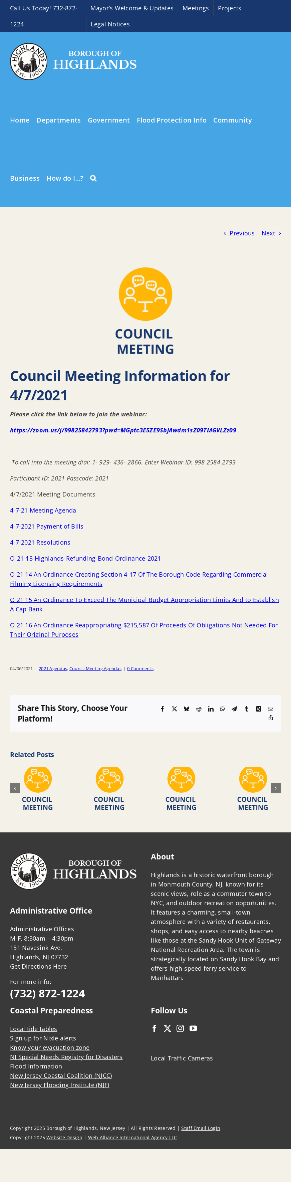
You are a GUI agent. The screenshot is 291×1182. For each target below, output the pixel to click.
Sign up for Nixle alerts (43, 1038)
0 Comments (140, 668)
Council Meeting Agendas (95, 668)
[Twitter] (167, 1028)
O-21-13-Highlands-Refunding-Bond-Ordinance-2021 (85, 558)
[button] (93, 178)
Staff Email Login (200, 1128)
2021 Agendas (53, 668)
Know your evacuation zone (50, 1047)
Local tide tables (33, 1029)
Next (268, 233)
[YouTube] (193, 1028)
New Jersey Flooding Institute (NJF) (59, 1085)
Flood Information (36, 1066)
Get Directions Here (38, 966)
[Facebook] (154, 1028)
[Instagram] (180, 1028)
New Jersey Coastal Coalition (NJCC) (61, 1075)
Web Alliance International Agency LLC (132, 1137)
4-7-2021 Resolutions (40, 542)
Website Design (64, 1137)
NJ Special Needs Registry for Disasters (66, 1057)
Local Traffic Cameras (182, 1058)
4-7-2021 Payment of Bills (47, 526)
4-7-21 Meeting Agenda (43, 510)
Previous (242, 233)
